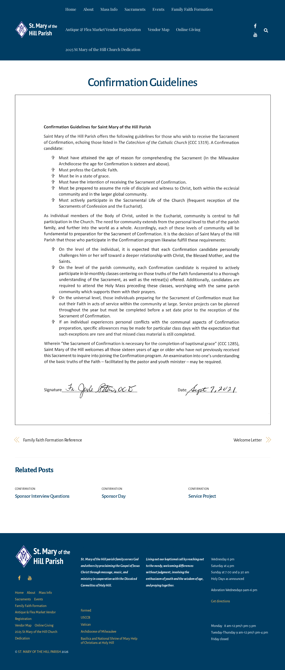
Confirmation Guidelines (142, 82)
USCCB (85, 617)
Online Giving (188, 29)
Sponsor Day (113, 496)
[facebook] (255, 26)
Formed (86, 610)
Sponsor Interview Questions (42, 496)
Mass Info (109, 9)
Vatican (86, 624)
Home (70, 9)
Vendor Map (158, 29)
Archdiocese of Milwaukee (98, 631)
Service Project (202, 496)
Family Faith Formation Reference (52, 440)
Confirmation (25, 488)
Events (158, 9)
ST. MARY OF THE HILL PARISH (39, 652)
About (88, 9)
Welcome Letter (248, 440)
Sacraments (135, 9)
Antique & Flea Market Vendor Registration (103, 29)
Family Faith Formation (192, 9)
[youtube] (255, 34)
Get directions (220, 601)
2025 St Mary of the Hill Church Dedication (102, 49)
